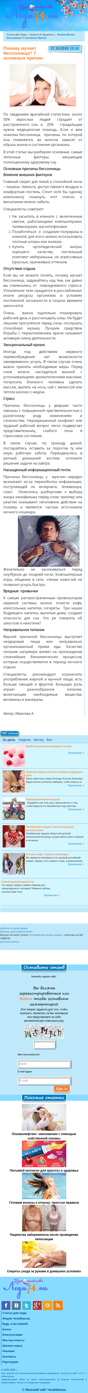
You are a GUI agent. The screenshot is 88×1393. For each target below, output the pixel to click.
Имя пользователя (28, 1054)
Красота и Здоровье (42, 34)
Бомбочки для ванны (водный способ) (48, 746)
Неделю (24, 740)
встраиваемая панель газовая (45, 935)
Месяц (39, 740)
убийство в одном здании (14, 928)
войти (27, 998)
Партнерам (10, 1362)
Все (49, 740)
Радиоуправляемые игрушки (43, 799)
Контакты (9, 1356)
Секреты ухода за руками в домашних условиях (44, 1271)
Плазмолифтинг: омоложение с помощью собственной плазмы (44, 1136)
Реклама (8, 1351)
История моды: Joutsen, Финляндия (47, 854)
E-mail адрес (25, 1071)
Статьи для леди (17, 34)
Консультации (12, 1334)
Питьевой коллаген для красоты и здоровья (44, 1170)
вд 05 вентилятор (9, 941)
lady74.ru (82, 1373)
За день (9, 740)
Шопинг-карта (12, 1345)
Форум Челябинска (16, 1318)
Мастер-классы (13, 1340)
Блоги (6, 1329)
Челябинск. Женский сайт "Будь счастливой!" (31, 17)
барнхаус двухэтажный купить (16, 931)
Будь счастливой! (15, 1323)
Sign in (62, 1088)
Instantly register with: (44, 976)
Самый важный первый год (18, 881)
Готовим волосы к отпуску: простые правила (44, 1202)
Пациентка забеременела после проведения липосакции (44, 1237)
